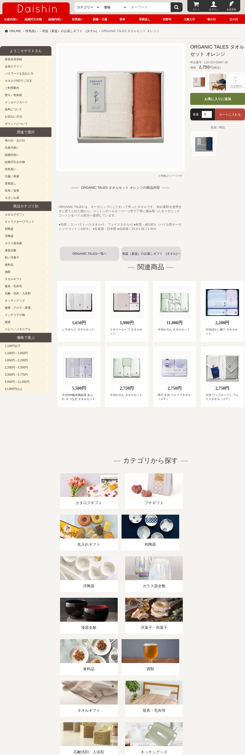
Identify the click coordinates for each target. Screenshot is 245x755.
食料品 (9, 264)
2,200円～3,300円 (16, 367)
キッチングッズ (15, 300)
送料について (13, 109)
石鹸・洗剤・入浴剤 (18, 293)
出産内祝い (11, 19)
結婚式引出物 (33, 19)
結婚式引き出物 (15, 162)
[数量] (207, 114)
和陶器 (9, 229)
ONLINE (15, 31)
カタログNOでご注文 (18, 80)
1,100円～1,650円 (16, 353)
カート (196, 9)
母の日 (211, 19)
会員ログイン (13, 66)
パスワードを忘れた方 (19, 73)
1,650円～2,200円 (16, 360)
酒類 (8, 272)
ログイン (213, 9)
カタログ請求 (173, 700)
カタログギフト (15, 214)
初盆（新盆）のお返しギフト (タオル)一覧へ (151, 256)
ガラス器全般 (13, 243)
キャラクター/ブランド (19, 221)
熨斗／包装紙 (13, 95)
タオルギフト (13, 279)
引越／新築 (12, 176)
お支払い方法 (13, 116)
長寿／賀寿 (12, 190)
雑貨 (8, 322)
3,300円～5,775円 (16, 374)
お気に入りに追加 (217, 99)
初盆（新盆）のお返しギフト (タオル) (69, 31)
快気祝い (78, 19)
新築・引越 (100, 19)
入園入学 (189, 19)
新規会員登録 (13, 59)
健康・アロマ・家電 (18, 307)
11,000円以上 (13, 389)
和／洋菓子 (12, 257)
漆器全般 (10, 250)
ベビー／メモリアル (18, 329)
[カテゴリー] (87, 7)
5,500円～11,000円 (17, 381)
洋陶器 (9, 236)
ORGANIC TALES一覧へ (89, 253)
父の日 (233, 19)
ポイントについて (16, 123)
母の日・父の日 (15, 140)
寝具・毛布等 (13, 286)
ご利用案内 (12, 88)
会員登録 (231, 9)
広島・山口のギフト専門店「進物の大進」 (122, 725)
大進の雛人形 (122, 731)
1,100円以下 (13, 346)
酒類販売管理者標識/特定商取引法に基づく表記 (85, 700)
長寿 (122, 19)
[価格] (114, 7)
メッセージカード (16, 102)
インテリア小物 (15, 315)
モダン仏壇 (12, 198)
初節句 (167, 19)
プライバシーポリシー (140, 700)
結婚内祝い (55, 19)
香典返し (144, 19)
